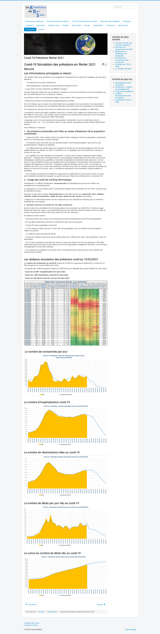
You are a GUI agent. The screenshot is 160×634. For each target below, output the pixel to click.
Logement (29, 25)
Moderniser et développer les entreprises (121, 53)
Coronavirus (30, 29)
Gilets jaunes (123, 25)
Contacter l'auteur (31, 625)
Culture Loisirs (54, 25)
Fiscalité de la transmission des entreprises (122, 60)
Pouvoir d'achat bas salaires (58, 21)
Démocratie (76, 25)
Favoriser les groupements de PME (124, 48)
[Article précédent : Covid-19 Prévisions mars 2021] (31, 604)
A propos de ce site (31, 623)
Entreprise (127, 21)
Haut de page (130, 629)
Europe (87, 25)
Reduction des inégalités (110, 21)
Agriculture (40, 25)
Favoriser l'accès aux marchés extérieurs (123, 44)
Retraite (66, 25)
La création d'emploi (123, 69)
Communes (110, 25)
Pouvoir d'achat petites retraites (84, 21)
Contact (41, 29)
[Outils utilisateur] (104, 64)
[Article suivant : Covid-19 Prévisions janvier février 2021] (101, 604)
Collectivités (98, 25)
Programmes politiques (34, 21)
